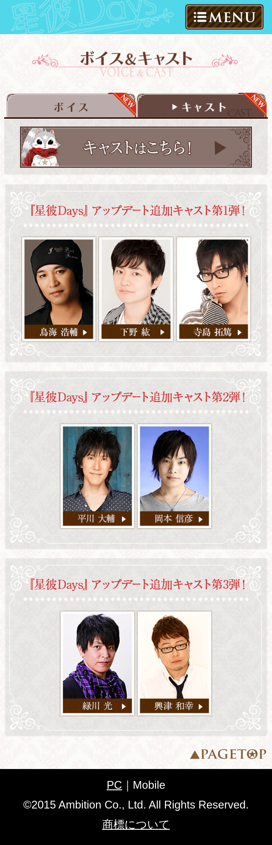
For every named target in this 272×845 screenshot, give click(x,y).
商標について (136, 824)
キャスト (201, 105)
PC (114, 785)
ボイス (71, 105)
